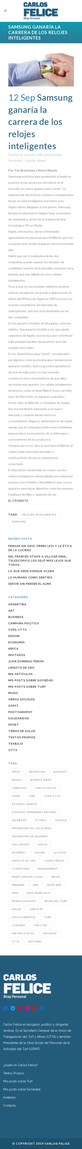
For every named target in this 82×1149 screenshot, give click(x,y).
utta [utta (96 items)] (15, 941)
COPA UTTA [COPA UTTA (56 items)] (52, 796)
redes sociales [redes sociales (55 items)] (24, 901)
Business (16, 617)
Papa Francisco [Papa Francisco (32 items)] (39, 893)
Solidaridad (18, 718)
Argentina (17, 604)
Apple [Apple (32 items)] (16, 771)
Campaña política (23, 623)
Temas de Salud (21, 731)
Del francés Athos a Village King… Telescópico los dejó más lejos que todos (39, 560)
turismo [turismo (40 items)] (18, 925)
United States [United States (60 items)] (23, 933)
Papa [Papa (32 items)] (15, 893)
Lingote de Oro (21, 667)
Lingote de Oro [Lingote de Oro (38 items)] (24, 860)
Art (11, 610)
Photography (20, 712)
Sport (13, 724)
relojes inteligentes (39, 514)
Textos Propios (22, 737)
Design (14, 636)
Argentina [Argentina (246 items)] (37, 771)
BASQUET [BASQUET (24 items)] (60, 771)
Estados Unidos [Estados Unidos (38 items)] (24, 804)
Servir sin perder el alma (29, 583)
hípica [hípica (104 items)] (42, 844)
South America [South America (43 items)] (23, 917)
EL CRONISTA (18, 500)
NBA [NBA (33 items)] (36, 885)
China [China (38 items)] (16, 796)
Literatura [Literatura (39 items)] (20, 868)
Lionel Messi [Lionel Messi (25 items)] (54, 860)
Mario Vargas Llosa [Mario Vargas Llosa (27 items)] (27, 877)
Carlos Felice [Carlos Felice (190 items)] (46, 788)
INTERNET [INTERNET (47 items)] (19, 852)
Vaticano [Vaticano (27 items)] (35, 941)
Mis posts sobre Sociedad (30, 680)
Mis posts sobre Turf (27, 686)
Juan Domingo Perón (26, 661)
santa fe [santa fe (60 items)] (36, 909)
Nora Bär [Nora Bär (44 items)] (54, 885)
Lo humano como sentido (30, 577)
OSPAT (13, 705)
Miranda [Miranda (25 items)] (18, 885)
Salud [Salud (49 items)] (16, 909)
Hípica (13, 648)
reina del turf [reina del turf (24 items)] (56, 901)
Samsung (19, 521)
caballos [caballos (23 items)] (19, 788)
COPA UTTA (17, 629)
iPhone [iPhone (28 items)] (40, 852)
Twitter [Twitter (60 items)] (40, 925)
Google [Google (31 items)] (61, 820)
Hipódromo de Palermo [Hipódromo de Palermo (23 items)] (30, 836)
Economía (16, 642)
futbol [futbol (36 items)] (41, 820)
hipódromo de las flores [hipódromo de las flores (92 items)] (32, 828)
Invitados (9, 1097)
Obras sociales (21, 699)
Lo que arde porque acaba (31, 571)
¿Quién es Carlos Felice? (20, 1065)
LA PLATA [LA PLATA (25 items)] (60, 852)
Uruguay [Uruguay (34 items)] (50, 933)
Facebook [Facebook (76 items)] (19, 820)
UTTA (12, 750)
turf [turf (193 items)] (48, 917)
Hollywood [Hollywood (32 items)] (21, 844)
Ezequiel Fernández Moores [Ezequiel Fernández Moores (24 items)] (34, 812)
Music (13, 693)
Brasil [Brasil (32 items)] (17, 780)
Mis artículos (20, 674)
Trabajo (15, 743)
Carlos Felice (57, 1143)
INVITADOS (16, 655)
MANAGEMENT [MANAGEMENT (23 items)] (48, 868)
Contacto (9, 1105)
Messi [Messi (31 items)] (55, 877)
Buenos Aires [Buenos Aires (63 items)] (41, 780)
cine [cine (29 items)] (32, 796)
